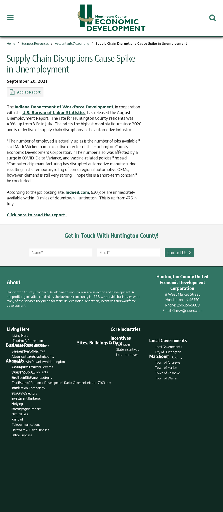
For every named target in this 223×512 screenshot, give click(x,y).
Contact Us (179, 252)
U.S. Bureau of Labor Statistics (53, 112)
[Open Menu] (10, 18)
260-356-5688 (188, 305)
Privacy (131, 491)
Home (74, 491)
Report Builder (109, 491)
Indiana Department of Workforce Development (64, 106)
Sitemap (147, 491)
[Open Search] (212, 18)
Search (88, 491)
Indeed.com (77, 192)
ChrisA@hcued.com (187, 310)
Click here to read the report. (37, 214)
